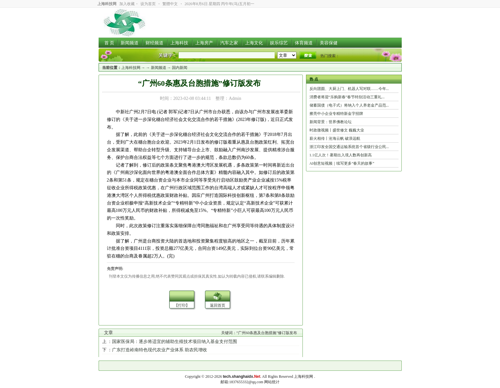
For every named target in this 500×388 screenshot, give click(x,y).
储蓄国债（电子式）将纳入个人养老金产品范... (349, 105)
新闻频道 (158, 67)
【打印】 (182, 305)
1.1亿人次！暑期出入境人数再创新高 (341, 155)
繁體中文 (170, 4)
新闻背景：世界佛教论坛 (331, 122)
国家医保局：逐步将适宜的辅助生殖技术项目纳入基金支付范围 (174, 341)
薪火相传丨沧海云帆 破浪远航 (335, 138)
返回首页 (217, 305)
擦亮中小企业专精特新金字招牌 (336, 113)
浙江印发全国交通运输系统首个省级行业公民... (349, 147)
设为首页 (148, 4)
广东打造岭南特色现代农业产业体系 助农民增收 (159, 349)
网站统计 (272, 382)
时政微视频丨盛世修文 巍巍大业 (337, 130)
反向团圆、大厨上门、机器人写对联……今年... (349, 88)
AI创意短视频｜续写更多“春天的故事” (342, 163)
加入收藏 (127, 4)
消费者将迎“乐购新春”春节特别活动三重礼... (347, 97)
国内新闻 (179, 67)
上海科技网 (130, 67)
